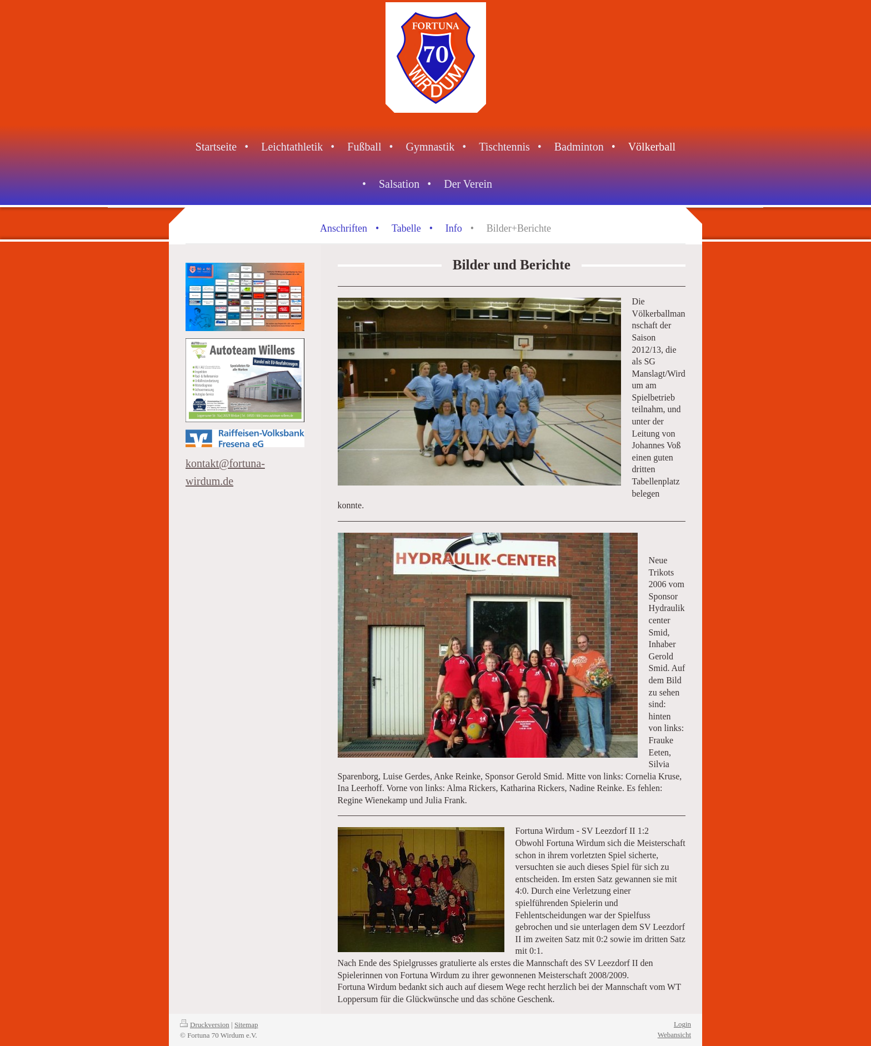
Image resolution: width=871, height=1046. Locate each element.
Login (682, 1024)
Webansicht (674, 1034)
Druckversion (204, 1024)
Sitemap (246, 1024)
